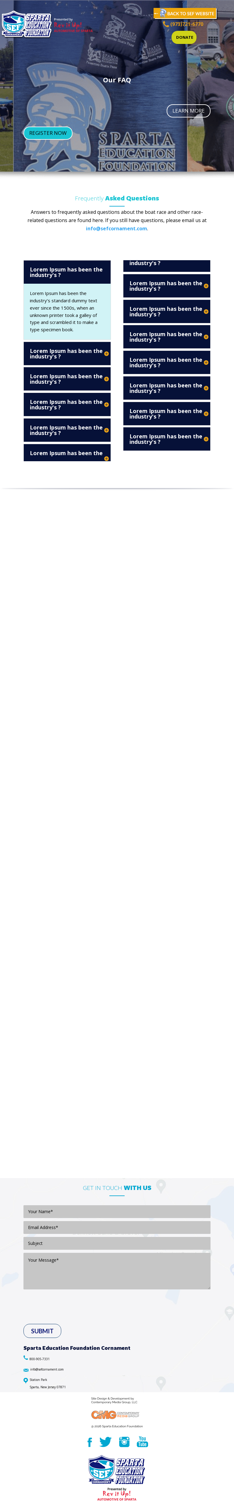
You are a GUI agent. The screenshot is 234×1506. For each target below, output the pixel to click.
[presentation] (67, 1317)
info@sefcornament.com (116, 228)
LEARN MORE (188, 110)
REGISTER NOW (48, 132)
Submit (42, 1331)
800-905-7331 (40, 1359)
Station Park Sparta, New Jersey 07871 (48, 1383)
